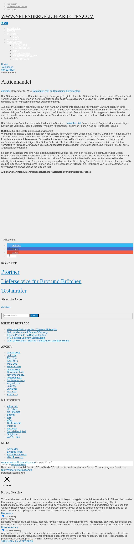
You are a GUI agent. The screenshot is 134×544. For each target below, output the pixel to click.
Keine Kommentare (69, 91)
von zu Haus (21, 59)
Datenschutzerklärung (17, 7)
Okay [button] (4, 470)
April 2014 (12, 394)
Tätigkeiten (14, 42)
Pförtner (10, 272)
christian (5, 91)
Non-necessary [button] (9, 527)
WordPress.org (15, 457)
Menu (4, 23)
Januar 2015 (13, 369)
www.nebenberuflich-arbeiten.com (47, 16)
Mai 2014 (12, 391)
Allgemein (13, 28)
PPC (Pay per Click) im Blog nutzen (26, 337)
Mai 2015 (12, 358)
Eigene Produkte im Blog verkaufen (26, 335)
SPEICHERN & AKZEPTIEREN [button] (17, 541)
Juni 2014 (12, 388)
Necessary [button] (7, 513)
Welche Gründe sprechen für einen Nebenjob (32, 329)
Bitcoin (12, 31)
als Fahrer (20, 45)
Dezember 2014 (15, 372)
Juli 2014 (11, 386)
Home (4, 64)
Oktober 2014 (14, 377)
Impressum (12, 4)
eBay (16, 50)
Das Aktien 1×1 (73, 123)
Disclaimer (11, 9)
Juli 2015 (11, 355)
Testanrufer (13, 291)
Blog (16, 36)
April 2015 (12, 361)
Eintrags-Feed (14, 451)
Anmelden (13, 449)
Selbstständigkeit (25, 56)
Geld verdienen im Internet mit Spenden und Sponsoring (38, 340)
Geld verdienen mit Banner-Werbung (27, 332)
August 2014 (14, 383)
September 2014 (16, 380)
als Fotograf (21, 48)
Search (34, 315)
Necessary (10, 516)
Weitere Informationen (19, 470)
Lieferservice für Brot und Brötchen (41, 281)
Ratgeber (13, 39)
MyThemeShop (18, 464)
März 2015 (12, 363)
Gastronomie (21, 53)
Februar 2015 (14, 366)
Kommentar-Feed (16, 454)
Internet (13, 34)
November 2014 (15, 375)
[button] (14, 245)
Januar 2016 (13, 352)
